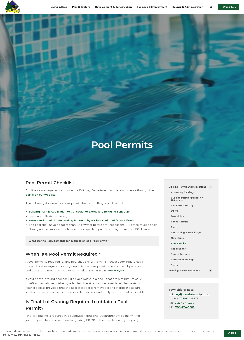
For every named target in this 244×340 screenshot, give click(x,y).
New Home (177, 238)
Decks (174, 211)
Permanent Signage (183, 260)
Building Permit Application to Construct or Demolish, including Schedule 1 (82, 211)
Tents (174, 266)
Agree (232, 333)
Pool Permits (178, 244)
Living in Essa (51, 6)
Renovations (178, 249)
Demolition (177, 216)
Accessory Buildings (183, 192)
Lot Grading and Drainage (186, 233)
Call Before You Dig (182, 205)
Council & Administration (187, 6)
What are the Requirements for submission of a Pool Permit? (92, 241)
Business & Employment (149, 6)
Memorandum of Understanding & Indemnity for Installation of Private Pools (83, 220)
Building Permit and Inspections (188, 186)
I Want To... (229, 7)
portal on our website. (41, 194)
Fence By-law (117, 270)
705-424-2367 (185, 304)
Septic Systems (180, 255)
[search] (211, 7)
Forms (174, 227)
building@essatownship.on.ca (190, 295)
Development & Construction (108, 6)
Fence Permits (179, 222)
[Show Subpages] (210, 187)
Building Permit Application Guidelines (187, 199)
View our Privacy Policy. (25, 334)
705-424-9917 (189, 299)
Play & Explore (75, 6)
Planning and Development (185, 271)
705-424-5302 (185, 308)
